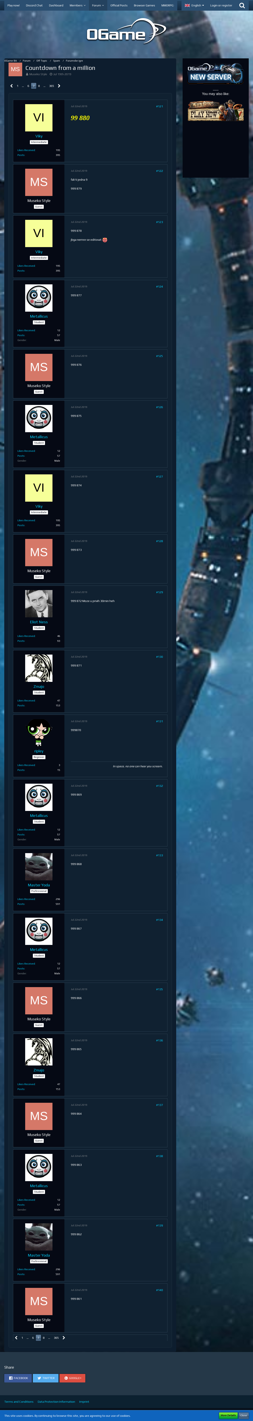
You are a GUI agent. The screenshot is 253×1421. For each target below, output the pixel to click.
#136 (159, 1040)
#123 (159, 222)
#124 (159, 286)
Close (243, 1415)
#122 (159, 171)
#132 (159, 786)
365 (51, 86)
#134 (159, 919)
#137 (159, 1105)
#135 (159, 989)
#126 (159, 407)
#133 (159, 855)
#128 (159, 541)
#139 (159, 1225)
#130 (159, 656)
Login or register (221, 5)
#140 (159, 1290)
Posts (21, 155)
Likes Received (26, 150)
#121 (159, 106)
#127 (159, 476)
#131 (159, 721)
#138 (159, 1156)
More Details (228, 1415)
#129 (159, 592)
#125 (159, 356)
